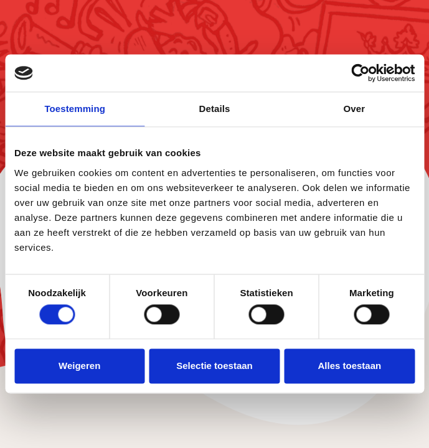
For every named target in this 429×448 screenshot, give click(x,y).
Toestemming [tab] (74, 108)
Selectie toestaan (214, 365)
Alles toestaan (349, 365)
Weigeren (79, 365)
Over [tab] (354, 108)
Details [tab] (214, 108)
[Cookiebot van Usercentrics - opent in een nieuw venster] (360, 72)
